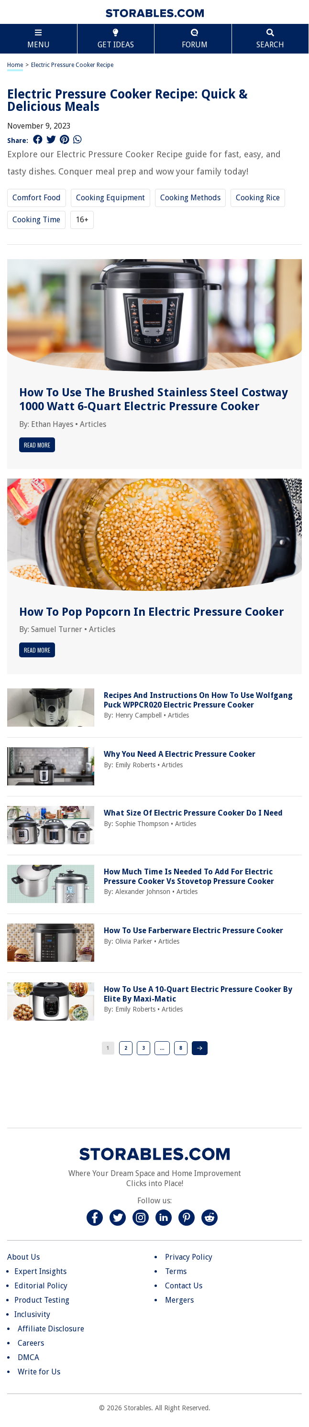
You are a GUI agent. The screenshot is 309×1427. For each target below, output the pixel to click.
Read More (37, 445)
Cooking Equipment (110, 197)
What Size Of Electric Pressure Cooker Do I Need (193, 812)
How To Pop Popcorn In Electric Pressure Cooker (151, 612)
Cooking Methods (190, 197)
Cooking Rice (258, 197)
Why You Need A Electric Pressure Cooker (179, 754)
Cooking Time (36, 219)
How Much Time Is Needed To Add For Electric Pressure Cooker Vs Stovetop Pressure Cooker (189, 876)
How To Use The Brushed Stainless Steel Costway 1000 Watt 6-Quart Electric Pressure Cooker (153, 399)
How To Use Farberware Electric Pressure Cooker (193, 930)
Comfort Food (36, 197)
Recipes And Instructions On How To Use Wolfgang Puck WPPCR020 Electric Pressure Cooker (198, 700)
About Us (23, 1257)
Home (15, 65)
